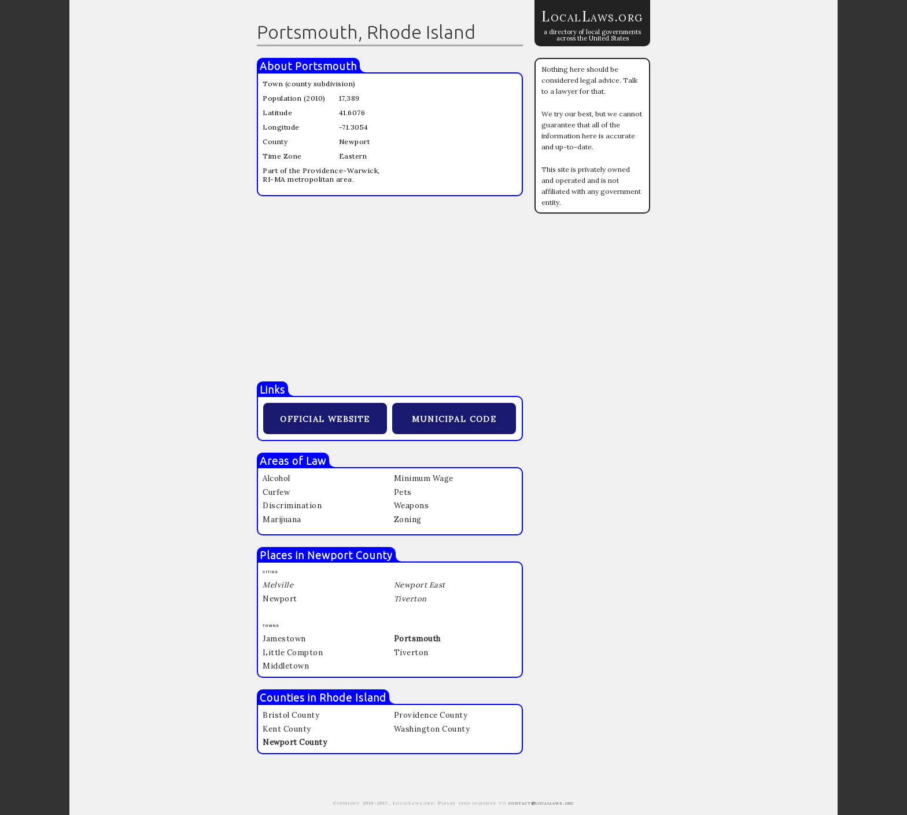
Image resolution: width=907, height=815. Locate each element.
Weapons (411, 506)
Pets (403, 492)
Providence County (431, 715)
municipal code (454, 417)
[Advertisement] (390, 289)
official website (325, 417)
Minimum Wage (424, 478)
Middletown (286, 666)
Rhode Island (352, 697)
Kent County (287, 729)
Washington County (432, 729)
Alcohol (276, 478)
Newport (280, 599)
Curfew (276, 492)
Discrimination (292, 506)
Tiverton (411, 653)
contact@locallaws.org (541, 803)
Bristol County (291, 715)
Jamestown (284, 639)
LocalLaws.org (592, 16)
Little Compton (293, 653)
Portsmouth (326, 66)
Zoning (408, 519)
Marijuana (282, 519)
